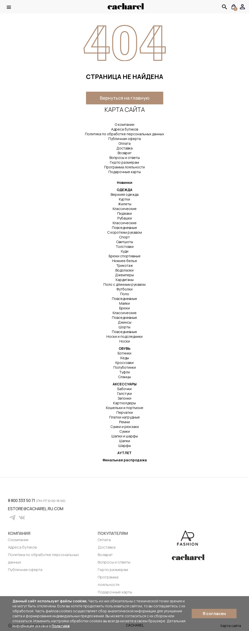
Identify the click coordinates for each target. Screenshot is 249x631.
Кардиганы (125, 279)
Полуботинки (124, 367)
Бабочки (124, 388)
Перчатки (124, 412)
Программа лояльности (124, 167)
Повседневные (124, 227)
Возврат (125, 152)
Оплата (124, 143)
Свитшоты (124, 241)
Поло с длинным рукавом (124, 284)
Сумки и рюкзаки (124, 426)
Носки (124, 341)
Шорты (124, 327)
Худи (124, 251)
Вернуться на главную (124, 98)
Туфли (124, 372)
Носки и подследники (124, 336)
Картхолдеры (124, 403)
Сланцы (124, 376)
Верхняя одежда (125, 194)
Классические (125, 208)
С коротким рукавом (124, 232)
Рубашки (124, 218)
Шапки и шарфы (124, 436)
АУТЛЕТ (124, 452)
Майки (124, 303)
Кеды (124, 357)
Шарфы (124, 445)
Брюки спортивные (125, 256)
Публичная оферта (124, 138)
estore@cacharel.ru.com (11, 508)
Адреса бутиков (124, 129)
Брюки (124, 308)
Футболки (124, 289)
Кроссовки (124, 362)
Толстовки (125, 246)
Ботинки (124, 353)
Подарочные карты (124, 171)
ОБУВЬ (124, 348)
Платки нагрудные (124, 417)
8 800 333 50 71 (22, 500)
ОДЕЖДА (124, 189)
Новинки (124, 182)
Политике (61, 626)
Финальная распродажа (124, 460)
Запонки (124, 398)
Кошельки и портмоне (124, 407)
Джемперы (124, 275)
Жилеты (124, 204)
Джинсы (124, 322)
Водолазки (124, 270)
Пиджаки (124, 213)
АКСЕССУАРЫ (125, 384)
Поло (124, 293)
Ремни (124, 422)
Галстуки (124, 393)
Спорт (124, 237)
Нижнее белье (124, 260)
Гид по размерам (124, 162)
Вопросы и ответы (124, 157)
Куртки (124, 199)
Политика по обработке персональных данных (124, 134)
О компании (124, 124)
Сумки (124, 431)
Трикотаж (124, 265)
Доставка (124, 148)
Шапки (124, 440)
